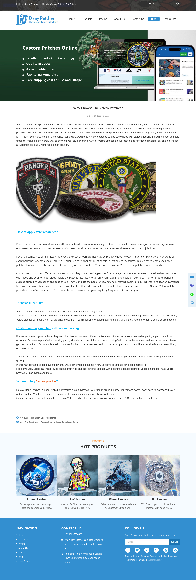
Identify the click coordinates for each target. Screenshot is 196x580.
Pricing (103, 19)
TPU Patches (159, 499)
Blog (153, 19)
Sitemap (131, 559)
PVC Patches (71, 4)
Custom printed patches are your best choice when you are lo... (37, 506)
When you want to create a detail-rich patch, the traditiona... (118, 506)
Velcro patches (46, 381)
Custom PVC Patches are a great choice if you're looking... (77, 506)
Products (87, 19)
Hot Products (98, 446)
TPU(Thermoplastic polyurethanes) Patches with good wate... (159, 506)
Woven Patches (58, 4)
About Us (119, 19)
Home (71, 19)
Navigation (26, 528)
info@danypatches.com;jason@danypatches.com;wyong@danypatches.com (84, 544)
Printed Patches (37, 499)
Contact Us (138, 19)
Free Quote (169, 19)
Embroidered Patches (40, 4)
